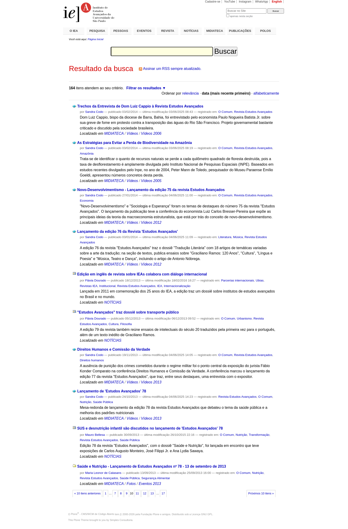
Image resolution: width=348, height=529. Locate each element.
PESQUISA (97, 31)
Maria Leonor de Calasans (103, 473)
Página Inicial (95, 39)
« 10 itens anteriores (87, 493)
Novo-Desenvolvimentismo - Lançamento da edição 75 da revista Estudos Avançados (151, 190)
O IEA (74, 31)
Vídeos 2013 (151, 382)
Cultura (114, 324)
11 (137, 493)
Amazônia (86, 153)
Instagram (245, 1)
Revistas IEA (88, 286)
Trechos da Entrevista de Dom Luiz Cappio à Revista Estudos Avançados (140, 106)
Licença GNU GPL (202, 514)
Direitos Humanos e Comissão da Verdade (113, 349)
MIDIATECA (214, 31)
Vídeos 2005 (151, 181)
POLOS (265, 31)
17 (163, 493)
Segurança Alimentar (155, 478)
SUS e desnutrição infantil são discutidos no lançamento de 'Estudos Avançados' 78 (150, 428)
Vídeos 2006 (151, 133)
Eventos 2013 (150, 484)
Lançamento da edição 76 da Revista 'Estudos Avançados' (127, 231)
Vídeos (132, 133)
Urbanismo (244, 318)
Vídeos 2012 (151, 222)
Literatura (224, 237)
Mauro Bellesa (95, 434)
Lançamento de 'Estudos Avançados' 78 (111, 391)
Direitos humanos (92, 360)
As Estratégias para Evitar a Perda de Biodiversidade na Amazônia (134, 143)
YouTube (229, 1)
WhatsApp (261, 1)
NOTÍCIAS (191, 31)
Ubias (260, 280)
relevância (190, 93)
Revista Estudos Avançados (253, 112)
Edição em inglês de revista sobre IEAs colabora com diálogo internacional (142, 274)
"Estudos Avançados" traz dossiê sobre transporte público (128, 312)
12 (144, 493)
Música (238, 237)
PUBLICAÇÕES (240, 31)
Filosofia (126, 324)
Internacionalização (177, 286)
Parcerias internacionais (237, 280)
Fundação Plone (150, 514)
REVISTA (167, 31)
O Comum (225, 112)
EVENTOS (144, 31)
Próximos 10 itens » (261, 493)
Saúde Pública (103, 402)
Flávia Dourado (95, 280)
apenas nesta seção (241, 16)
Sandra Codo (94, 112)
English (277, 1)
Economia (86, 200)
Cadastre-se (212, 1)
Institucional (107, 286)
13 (152, 493)
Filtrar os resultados (143, 88)
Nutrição (85, 402)
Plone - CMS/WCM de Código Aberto (92, 514)
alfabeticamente (266, 93)
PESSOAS (120, 31)
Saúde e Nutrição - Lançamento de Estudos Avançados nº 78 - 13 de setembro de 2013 (151, 466)
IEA (159, 286)
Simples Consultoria (121, 520)
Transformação (259, 434)
